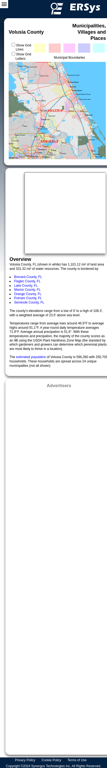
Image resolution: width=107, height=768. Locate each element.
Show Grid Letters (23, 56)
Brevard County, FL (28, 277)
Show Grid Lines (23, 47)
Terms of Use (77, 760)
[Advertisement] (59, 569)
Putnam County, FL (28, 298)
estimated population (31, 357)
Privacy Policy (25, 760)
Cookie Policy (51, 760)
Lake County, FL (26, 285)
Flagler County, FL (27, 281)
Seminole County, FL (29, 302)
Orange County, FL (27, 294)
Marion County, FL (27, 290)
